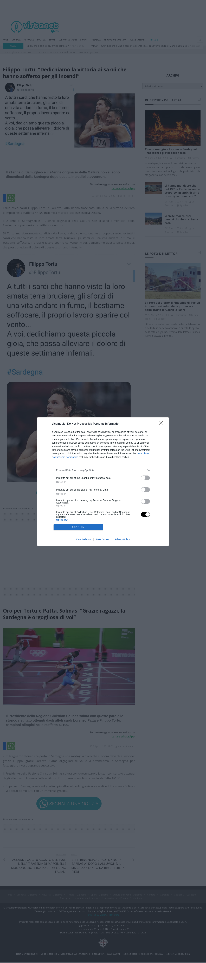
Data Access (103, 539)
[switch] (145, 478)
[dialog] (103, 481)
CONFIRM (78, 527)
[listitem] (103, 470)
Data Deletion (83, 539)
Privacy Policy (122, 539)
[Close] (162, 424)
